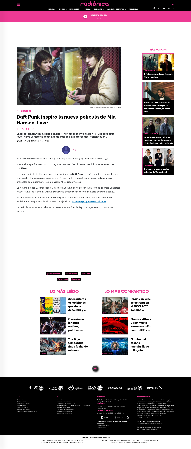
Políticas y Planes (22, 408)
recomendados (72, 274)
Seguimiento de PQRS (158, 413)
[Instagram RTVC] (105, 417)
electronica (63, 279)
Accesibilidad (101, 427)
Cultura (86, 9)
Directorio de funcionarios (65, 409)
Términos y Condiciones (64, 413)
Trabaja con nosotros (64, 402)
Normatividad (21, 406)
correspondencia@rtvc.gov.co (162, 406)
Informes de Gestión (23, 409)
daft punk (86, 274)
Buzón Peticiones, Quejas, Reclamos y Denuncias (73, 406)
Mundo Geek (74, 9)
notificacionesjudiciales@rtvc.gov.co (149, 423)
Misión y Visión (21, 402)
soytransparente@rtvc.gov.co (147, 429)
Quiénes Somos (22, 400)
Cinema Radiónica (55, 274)
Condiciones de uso (103, 425)
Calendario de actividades (66, 404)
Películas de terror (151, 133)
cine (146, 99)
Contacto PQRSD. (165, 408)
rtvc (105, 313)
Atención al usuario (63, 400)
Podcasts (98, 9)
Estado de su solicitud (64, 411)
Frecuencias (133, 9)
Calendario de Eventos (115, 9)
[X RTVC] (129, 417)
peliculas (76, 279)
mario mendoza (150, 70)
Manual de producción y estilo (27, 411)
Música (62, 9)
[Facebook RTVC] (118, 417)
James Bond (149, 165)
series (44, 353)
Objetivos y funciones (24, 404)
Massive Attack (109, 333)
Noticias (51, 9)
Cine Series (25, 111)
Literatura (45, 313)
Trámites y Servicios (63, 408)
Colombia (45, 333)
